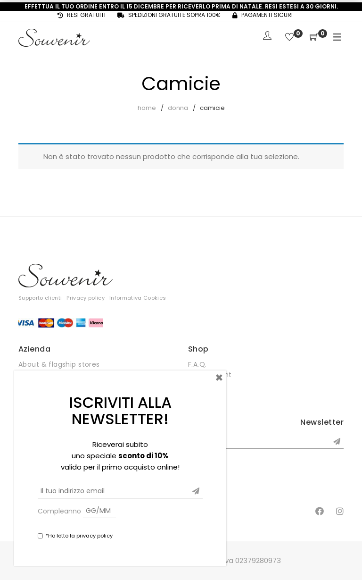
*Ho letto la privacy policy (79, 535)
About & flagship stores (59, 364)
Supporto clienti (40, 298)
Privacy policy (85, 298)
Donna (178, 107)
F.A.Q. (197, 364)
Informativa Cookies (137, 298)
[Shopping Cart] (314, 37)
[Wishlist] (289, 37)
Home (147, 107)
